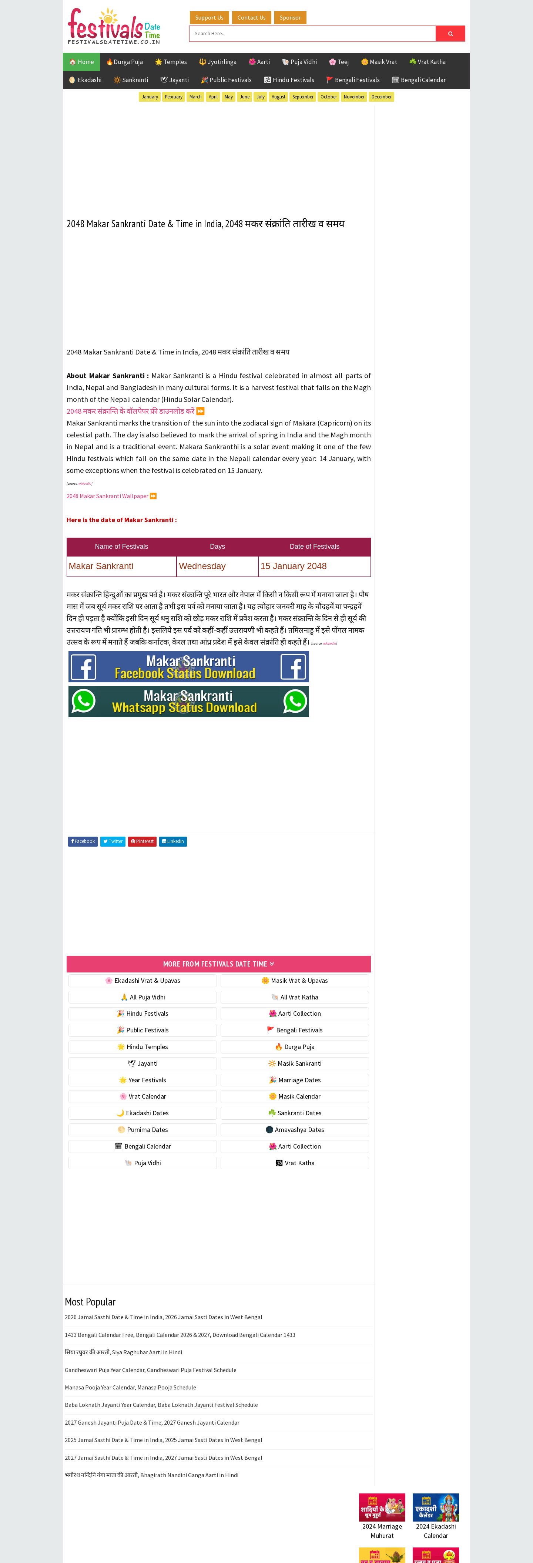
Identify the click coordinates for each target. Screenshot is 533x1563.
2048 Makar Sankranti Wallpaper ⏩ (112, 520)
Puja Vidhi (429, 785)
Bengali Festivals (384, 746)
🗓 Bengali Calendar (419, 79)
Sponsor (297, 16)
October (329, 96)
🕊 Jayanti (174, 79)
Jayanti (424, 759)
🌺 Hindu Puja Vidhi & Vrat (394, 492)
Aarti (419, 733)
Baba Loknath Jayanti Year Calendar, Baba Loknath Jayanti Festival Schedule (161, 1440)
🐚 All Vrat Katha (274, 1032)
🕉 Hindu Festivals (289, 79)
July (261, 96)
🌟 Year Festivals (136, 1115)
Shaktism (411, 798)
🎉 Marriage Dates (274, 1115)
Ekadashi (430, 746)
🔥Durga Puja (124, 61)
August (278, 96)
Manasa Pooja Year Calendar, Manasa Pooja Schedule (130, 1422)
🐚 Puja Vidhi (299, 61)
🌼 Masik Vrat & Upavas (274, 1016)
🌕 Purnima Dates (136, 1165)
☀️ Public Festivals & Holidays (399, 508)
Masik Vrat (417, 772)
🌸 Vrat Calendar (136, 1132)
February (173, 96)
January (150, 96)
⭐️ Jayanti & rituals (385, 477)
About (363, 977)
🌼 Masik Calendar (275, 1132)
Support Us (216, 16)
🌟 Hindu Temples (135, 1082)
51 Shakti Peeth (381, 733)
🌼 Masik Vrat (379, 61)
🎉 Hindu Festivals (136, 1049)
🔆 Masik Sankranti (274, 1099)
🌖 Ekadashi (85, 79)
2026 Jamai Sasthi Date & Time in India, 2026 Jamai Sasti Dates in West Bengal (163, 1353)
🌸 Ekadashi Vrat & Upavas (136, 1016)
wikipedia (84, 508)
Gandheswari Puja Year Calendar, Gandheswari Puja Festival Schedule (151, 1405)
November (354, 96)
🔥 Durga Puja (275, 1082)
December (382, 96)
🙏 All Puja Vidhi (136, 1032)
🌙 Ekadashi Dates (136, 1148)
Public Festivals (382, 785)
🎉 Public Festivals (226, 79)
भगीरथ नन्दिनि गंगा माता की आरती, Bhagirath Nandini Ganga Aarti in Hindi (151, 1510)
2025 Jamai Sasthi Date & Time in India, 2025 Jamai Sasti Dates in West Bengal (163, 1475)
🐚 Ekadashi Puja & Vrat (391, 445)
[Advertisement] (205, 155)
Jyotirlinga (376, 772)
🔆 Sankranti (130, 79)
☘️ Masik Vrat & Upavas (391, 461)
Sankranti (373, 798)
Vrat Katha (429, 811)
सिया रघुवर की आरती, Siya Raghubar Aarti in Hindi (123, 1387)
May (229, 96)
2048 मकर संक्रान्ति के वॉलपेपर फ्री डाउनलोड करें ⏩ (136, 423)
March (196, 96)
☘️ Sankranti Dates (274, 1148)
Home (363, 965)
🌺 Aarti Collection (274, 1049)
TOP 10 (442, 798)
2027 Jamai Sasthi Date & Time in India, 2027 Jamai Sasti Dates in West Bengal (163, 1493)
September (303, 96)
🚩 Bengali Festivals (353, 79)
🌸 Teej (339, 61)
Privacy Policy (374, 1014)
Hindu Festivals (381, 759)
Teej (365, 811)
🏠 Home (81, 61)
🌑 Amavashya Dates (274, 1165)
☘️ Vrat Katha (427, 61)
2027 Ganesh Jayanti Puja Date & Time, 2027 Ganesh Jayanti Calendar (152, 1458)
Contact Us (259, 16)
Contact (366, 989)
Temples (392, 811)
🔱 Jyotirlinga (218, 61)
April (213, 96)
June (244, 96)
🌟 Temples (171, 61)
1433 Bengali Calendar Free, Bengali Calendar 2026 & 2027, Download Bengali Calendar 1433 (180, 1370)
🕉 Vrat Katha (274, 1198)
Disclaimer (369, 1002)
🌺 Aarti (259, 61)
